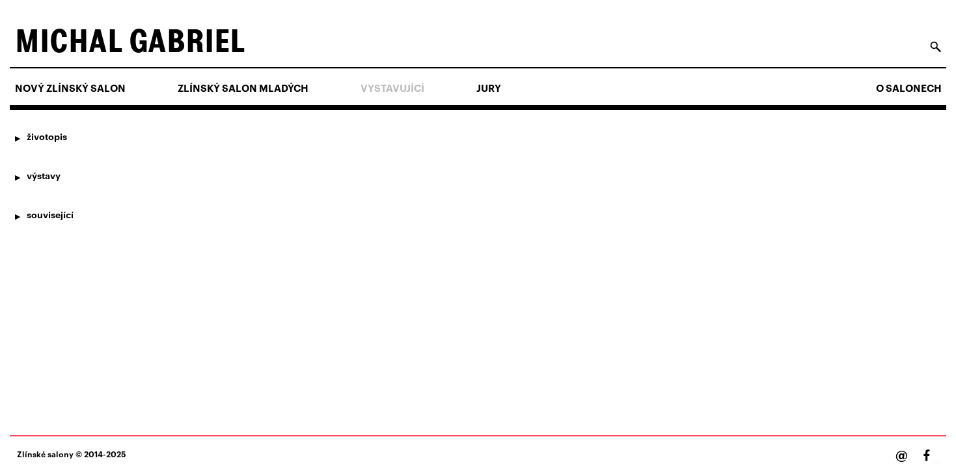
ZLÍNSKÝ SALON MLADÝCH (243, 87)
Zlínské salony (45, 453)
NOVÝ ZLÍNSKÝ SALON (70, 87)
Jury (488, 87)
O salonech (909, 87)
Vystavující (392, 87)
